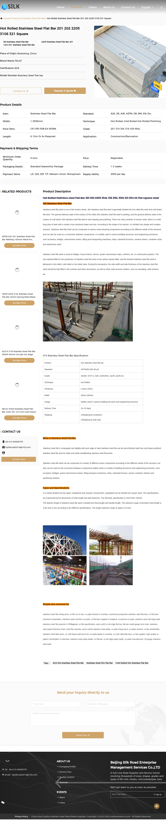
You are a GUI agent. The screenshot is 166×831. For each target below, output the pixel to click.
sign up (157, 794)
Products (76, 7)
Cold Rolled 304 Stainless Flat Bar (132, 663)
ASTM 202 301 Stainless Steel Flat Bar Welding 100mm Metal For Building (18, 239)
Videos (93, 7)
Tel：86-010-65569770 (14, 769)
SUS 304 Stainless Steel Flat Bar (68, 663)
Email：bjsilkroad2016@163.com (19, 775)
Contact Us (128, 7)
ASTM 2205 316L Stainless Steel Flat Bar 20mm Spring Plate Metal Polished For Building (18, 297)
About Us (109, 7)
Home (60, 7)
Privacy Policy (21, 816)
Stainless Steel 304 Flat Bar (99, 663)
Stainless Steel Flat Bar (34, 18)
